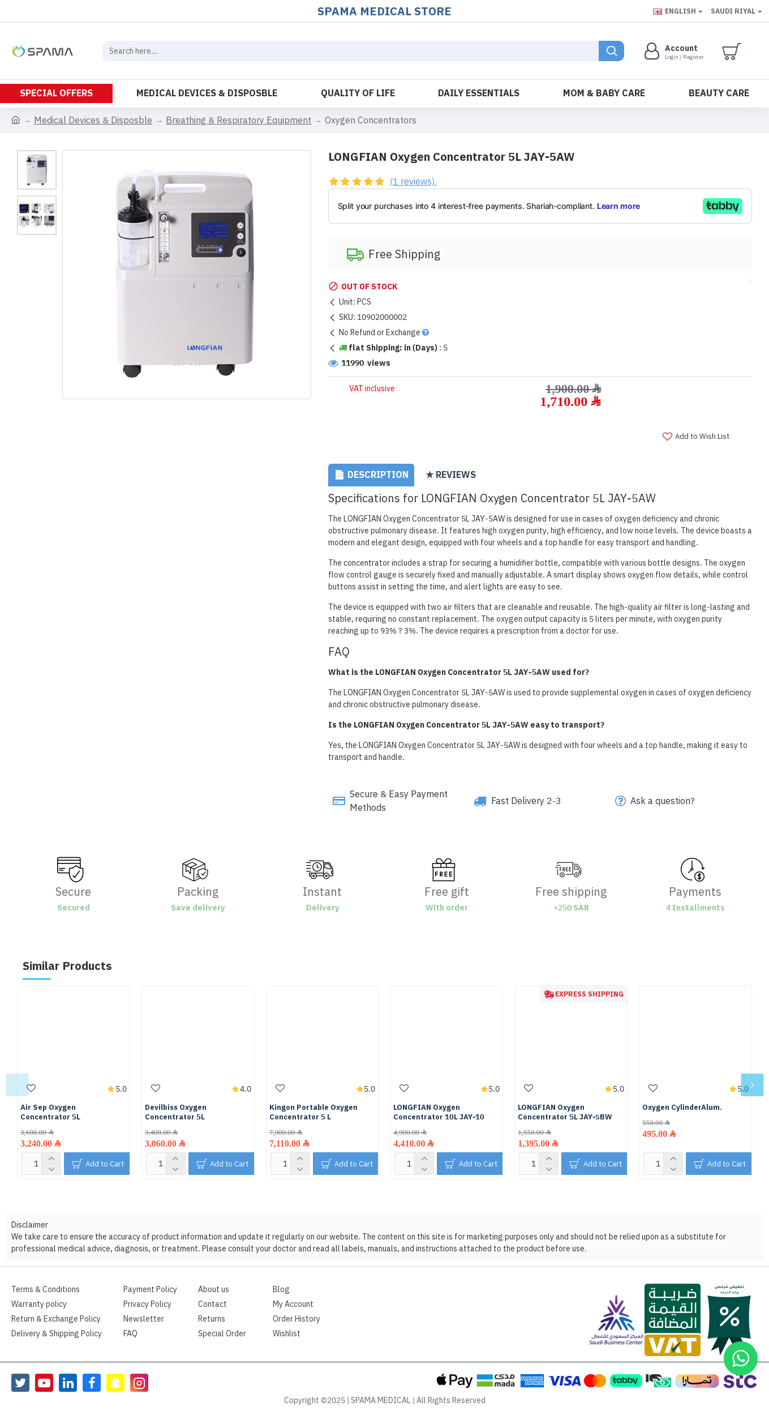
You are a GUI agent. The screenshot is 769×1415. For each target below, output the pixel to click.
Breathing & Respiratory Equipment (238, 120)
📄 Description (371, 475)
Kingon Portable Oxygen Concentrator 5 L (313, 1112)
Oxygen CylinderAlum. (682, 1108)
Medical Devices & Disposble (93, 120)
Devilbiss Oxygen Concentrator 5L (176, 1112)
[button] (17, 1085)
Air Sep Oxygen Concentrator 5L (50, 1112)
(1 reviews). (413, 182)
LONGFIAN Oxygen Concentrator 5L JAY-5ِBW (565, 1112)
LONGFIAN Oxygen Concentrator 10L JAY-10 (438, 1112)
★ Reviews (451, 475)
